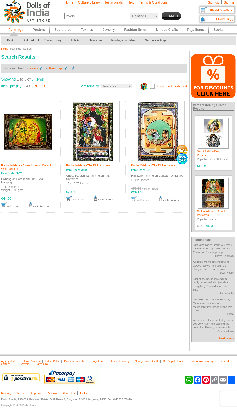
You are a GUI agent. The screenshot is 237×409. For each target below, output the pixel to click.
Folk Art (76, 40)
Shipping (36, 393)
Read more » (226, 338)
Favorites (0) (224, 19)
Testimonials (114, 2)
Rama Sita (42, 364)
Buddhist (28, 40)
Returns (52, 393)
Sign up (213, 2)
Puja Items (195, 30)
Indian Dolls (52, 361)
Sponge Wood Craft (146, 361)
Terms (20, 393)
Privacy (6, 393)
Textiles (87, 30)
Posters (39, 30)
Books (218, 30)
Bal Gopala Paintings (202, 361)
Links (83, 393)
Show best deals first (171, 86)
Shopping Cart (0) (221, 9)
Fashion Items (135, 30)
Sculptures (62, 30)
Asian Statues (32, 361)
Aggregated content (8, 362)
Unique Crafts (167, 30)
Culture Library (89, 2)
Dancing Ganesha (74, 361)
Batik (10, 40)
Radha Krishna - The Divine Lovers (88, 165)
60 (36, 86)
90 (45, 86)
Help (131, 2)
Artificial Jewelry (120, 361)
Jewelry (109, 30)
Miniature (96, 40)
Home (68, 2)
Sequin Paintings (155, 40)
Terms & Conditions (153, 2)
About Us (68, 393)
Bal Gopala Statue (173, 361)
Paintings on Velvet (123, 40)
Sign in (229, 2)
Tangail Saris (98, 361)
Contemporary (52, 40)
